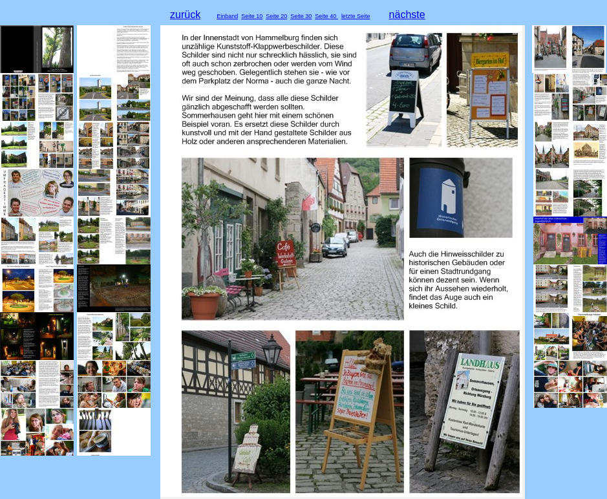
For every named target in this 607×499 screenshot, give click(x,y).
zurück (185, 14)
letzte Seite (355, 16)
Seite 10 (251, 16)
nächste (407, 14)
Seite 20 (276, 16)
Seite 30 (301, 16)
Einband (227, 16)
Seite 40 (326, 16)
